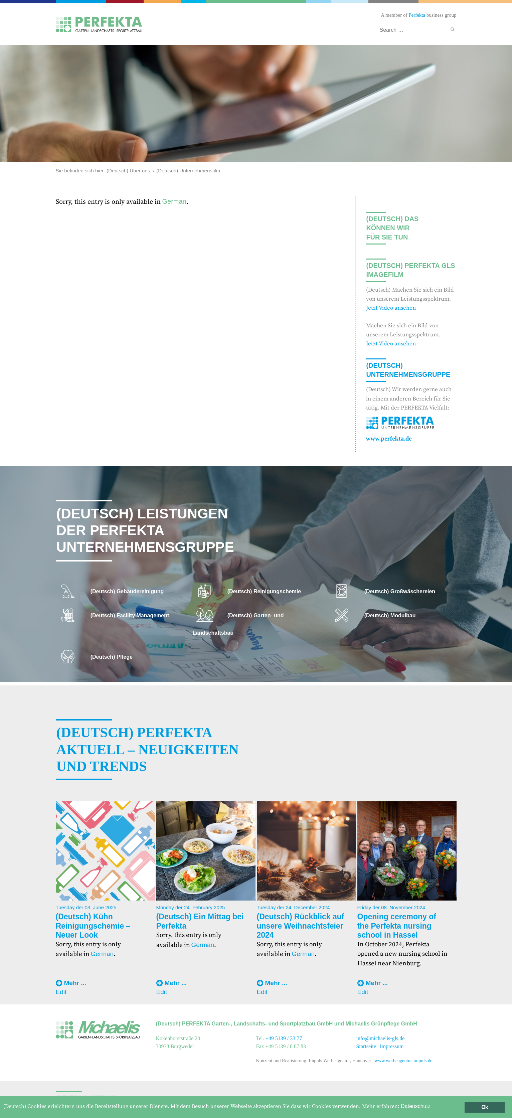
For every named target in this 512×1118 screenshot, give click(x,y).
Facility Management (163, 1)
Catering (126, 1)
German (174, 201)
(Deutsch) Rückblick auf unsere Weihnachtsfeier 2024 (300, 925)
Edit (61, 991)
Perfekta (82, 1)
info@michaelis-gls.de (380, 1038)
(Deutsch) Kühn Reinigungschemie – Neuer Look (93, 925)
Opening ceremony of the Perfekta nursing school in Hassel (396, 925)
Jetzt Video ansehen (391, 308)
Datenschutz (416, 1106)
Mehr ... (75, 982)
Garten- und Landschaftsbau (256, 1)
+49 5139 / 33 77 (284, 1038)
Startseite (366, 1046)
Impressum (391, 1046)
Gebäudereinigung (193, 1)
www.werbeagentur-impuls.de (403, 1060)
